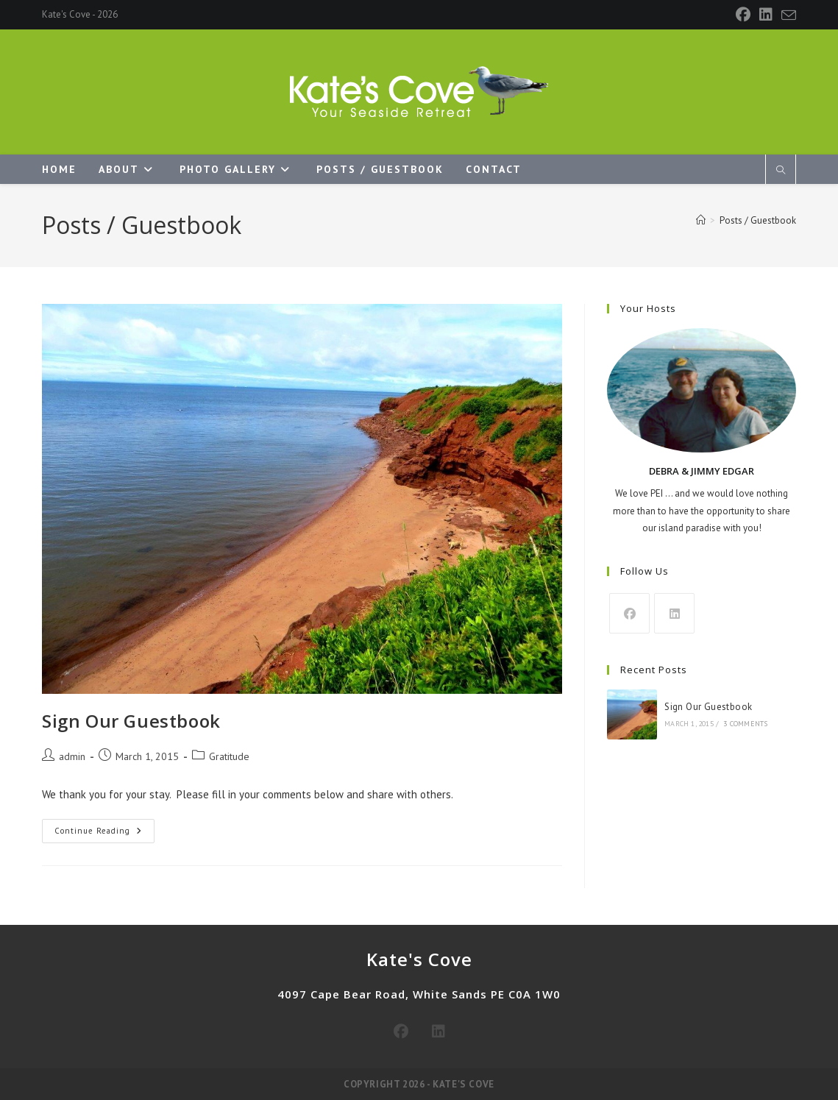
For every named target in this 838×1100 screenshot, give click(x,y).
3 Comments (745, 723)
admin (72, 756)
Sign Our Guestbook (131, 721)
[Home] (701, 220)
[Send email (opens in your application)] (786, 15)
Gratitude (229, 756)
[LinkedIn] (766, 14)
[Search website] (780, 171)
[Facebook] (743, 14)
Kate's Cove (66, 14)
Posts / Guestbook (758, 220)
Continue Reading (104, 834)
